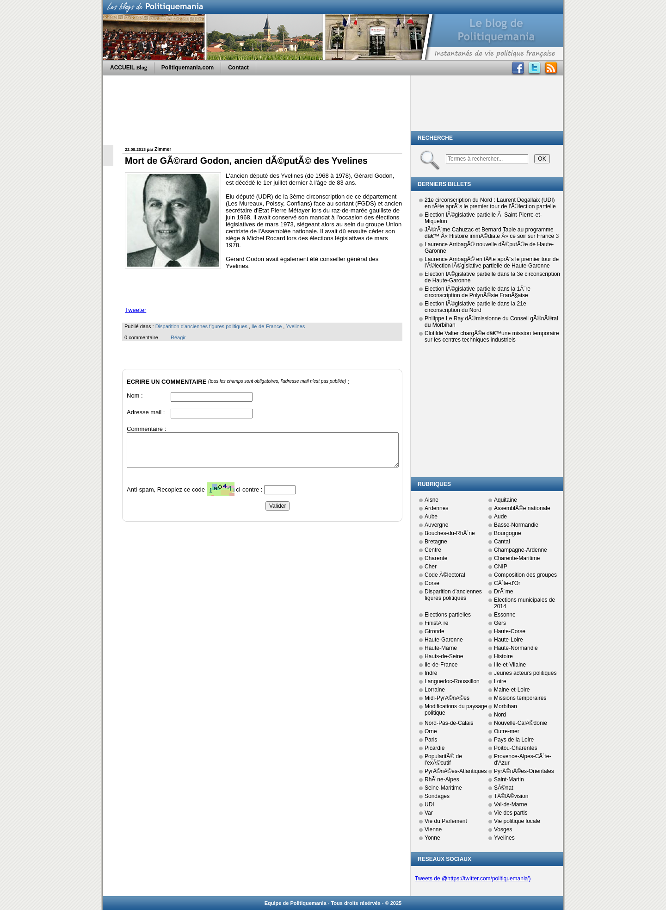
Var (429, 813)
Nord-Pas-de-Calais (449, 723)
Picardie (434, 748)
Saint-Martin (509, 779)
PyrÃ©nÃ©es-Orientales (524, 771)
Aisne (431, 500)
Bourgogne (507, 533)
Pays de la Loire (514, 739)
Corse (432, 583)
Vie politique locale (517, 821)
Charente (436, 558)
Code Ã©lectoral (445, 575)
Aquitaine (505, 500)
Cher (431, 566)
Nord (500, 714)
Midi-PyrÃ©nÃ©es (447, 698)
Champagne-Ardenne (520, 550)
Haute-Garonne (444, 639)
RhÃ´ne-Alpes (442, 779)
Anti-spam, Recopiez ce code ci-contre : (195, 492)
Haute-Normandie (516, 648)
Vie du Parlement (446, 821)
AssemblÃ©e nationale (522, 508)
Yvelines (295, 326)
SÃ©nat (503, 788)
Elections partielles (448, 614)
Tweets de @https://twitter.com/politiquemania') (473, 878)
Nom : (135, 395)
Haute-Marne (441, 648)
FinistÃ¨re (436, 623)
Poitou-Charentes (515, 748)
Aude (500, 516)
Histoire (503, 656)
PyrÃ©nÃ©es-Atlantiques (456, 771)
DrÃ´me (503, 591)
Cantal (502, 541)
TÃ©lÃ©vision (511, 796)
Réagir (178, 337)
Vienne (433, 829)
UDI (429, 804)
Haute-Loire (508, 639)
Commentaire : (146, 428)
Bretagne (436, 541)
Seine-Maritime (443, 788)
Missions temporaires (520, 698)
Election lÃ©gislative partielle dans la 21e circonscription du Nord (475, 306)
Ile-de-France (267, 326)
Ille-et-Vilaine (510, 664)
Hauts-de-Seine (444, 656)
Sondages (437, 796)
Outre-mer (506, 731)
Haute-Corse (509, 631)
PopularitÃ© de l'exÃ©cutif (443, 759)
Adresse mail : (146, 412)
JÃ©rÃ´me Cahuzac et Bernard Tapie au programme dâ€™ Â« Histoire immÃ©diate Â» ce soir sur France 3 (492, 232)
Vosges (503, 829)
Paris (431, 739)
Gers (500, 623)
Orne (431, 731)
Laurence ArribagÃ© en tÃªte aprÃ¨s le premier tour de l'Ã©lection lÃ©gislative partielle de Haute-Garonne (492, 262)
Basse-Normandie (516, 525)
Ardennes (436, 508)
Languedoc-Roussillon (452, 681)
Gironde (434, 631)
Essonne (505, 614)
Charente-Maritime (517, 558)
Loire (500, 681)
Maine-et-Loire (512, 689)
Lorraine (435, 689)
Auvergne (436, 525)
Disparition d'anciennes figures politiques (201, 326)
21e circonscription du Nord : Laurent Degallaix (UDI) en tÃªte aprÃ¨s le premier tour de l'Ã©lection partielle (490, 203)
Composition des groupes (525, 575)
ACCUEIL (128, 67)
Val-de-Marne (510, 804)
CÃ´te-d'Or (507, 583)
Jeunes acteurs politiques (525, 673)
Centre (433, 550)
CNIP (500, 566)
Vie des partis (511, 813)
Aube (431, 516)
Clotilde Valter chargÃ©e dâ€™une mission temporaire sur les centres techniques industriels (492, 336)
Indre (431, 673)
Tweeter (135, 309)
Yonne (432, 838)
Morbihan (505, 706)
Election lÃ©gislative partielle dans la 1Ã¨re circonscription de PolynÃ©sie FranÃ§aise (477, 292)
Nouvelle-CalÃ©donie (520, 723)
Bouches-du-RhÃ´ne (450, 533)
